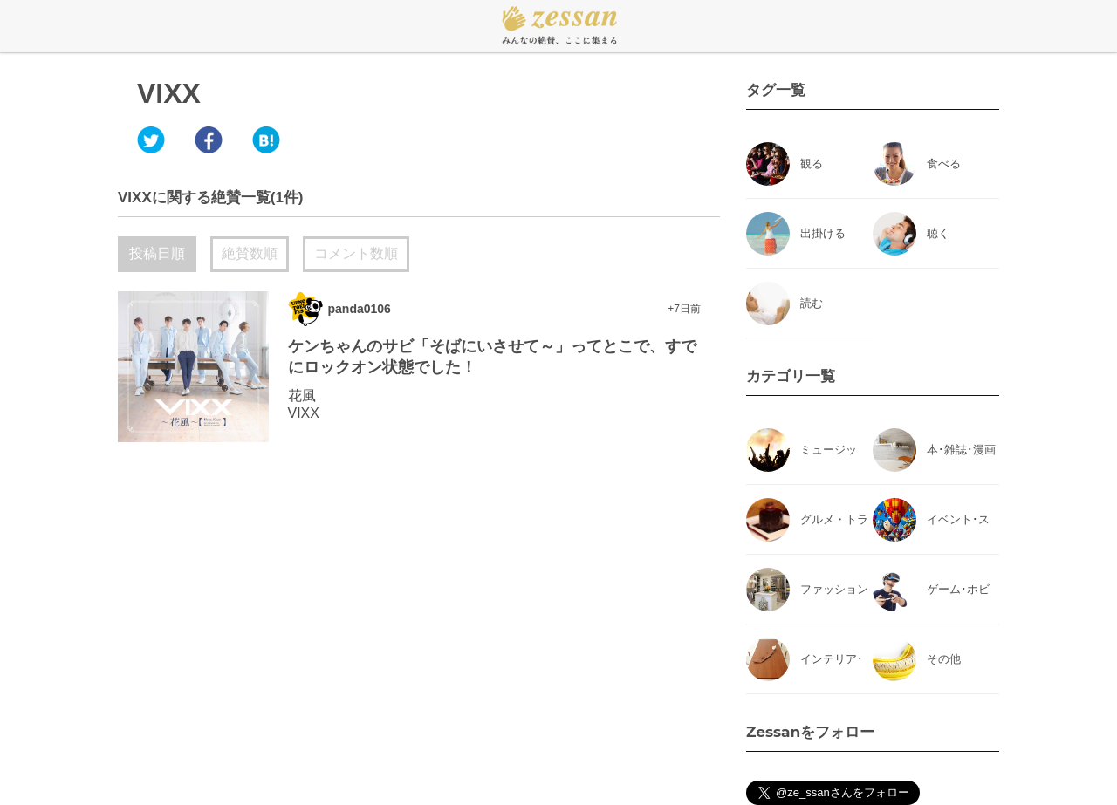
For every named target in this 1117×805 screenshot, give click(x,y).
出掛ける (823, 233)
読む (811, 303)
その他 (944, 658)
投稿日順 (157, 253)
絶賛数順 (250, 253)
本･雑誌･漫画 (961, 449)
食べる (944, 163)
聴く (938, 233)
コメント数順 (356, 253)
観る (811, 163)
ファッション (834, 589)
